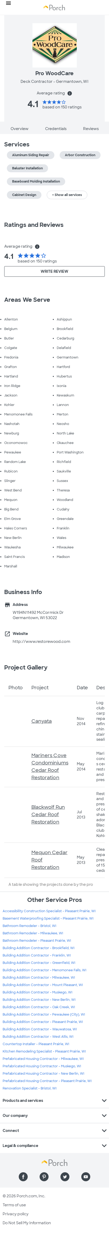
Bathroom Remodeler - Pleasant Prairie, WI (37, 941)
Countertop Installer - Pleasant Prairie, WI (36, 1044)
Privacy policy (16, 1214)
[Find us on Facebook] (23, 1176)
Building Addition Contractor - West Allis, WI (38, 1037)
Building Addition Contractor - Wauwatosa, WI (40, 1029)
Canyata (41, 721)
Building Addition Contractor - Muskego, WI (37, 992)
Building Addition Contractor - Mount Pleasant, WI (43, 985)
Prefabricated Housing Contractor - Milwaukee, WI (43, 1059)
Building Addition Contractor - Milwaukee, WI (39, 977)
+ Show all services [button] (67, 195)
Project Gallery (26, 667)
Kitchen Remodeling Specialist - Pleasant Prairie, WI (44, 1051)
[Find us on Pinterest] (44, 1176)
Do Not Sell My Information (27, 1223)
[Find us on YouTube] (85, 1176)
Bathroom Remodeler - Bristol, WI (29, 926)
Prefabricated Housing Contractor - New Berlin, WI (43, 1074)
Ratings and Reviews (34, 225)
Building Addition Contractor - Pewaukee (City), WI (44, 1014)
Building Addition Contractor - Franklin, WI (37, 955)
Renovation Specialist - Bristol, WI (29, 1088)
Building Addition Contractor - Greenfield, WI (39, 963)
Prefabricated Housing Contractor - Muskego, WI (42, 1066)
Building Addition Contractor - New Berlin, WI (39, 1000)
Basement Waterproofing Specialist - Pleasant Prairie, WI (48, 918)
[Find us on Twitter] (64, 1176)
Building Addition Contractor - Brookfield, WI (38, 948)
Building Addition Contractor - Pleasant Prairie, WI (43, 1022)
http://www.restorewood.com (41, 641)
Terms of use (14, 1205)
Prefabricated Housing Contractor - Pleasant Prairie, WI (47, 1081)
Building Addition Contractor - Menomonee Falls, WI (44, 970)
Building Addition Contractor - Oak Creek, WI (39, 1007)
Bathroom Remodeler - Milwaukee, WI (33, 933)
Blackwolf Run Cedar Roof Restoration (48, 814)
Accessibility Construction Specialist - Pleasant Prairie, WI (49, 911)
